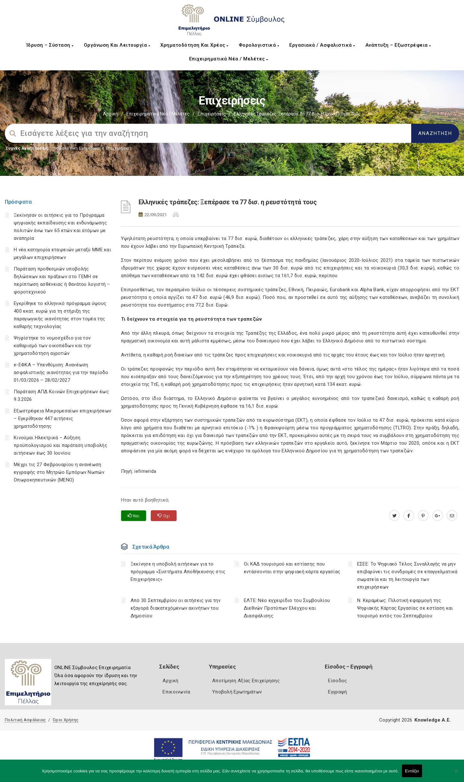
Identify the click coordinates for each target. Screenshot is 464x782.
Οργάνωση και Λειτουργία (117, 45)
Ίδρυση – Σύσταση (50, 45)
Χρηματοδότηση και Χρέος (194, 45)
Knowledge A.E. (432, 720)
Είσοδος (337, 681)
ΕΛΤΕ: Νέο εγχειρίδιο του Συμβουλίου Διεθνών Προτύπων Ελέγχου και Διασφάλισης (287, 608)
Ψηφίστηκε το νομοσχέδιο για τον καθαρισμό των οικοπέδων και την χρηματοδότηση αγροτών (52, 345)
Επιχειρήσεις (212, 113)
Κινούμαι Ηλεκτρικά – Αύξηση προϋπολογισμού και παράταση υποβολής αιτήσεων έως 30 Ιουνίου (60, 445)
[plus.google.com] (437, 516)
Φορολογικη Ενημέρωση (77, 148)
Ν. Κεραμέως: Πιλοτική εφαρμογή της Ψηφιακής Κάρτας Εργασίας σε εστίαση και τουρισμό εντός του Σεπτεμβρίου (405, 608)
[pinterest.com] (423, 516)
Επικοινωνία (176, 692)
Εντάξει (412, 771)
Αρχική (110, 113)
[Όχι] (456, 774)
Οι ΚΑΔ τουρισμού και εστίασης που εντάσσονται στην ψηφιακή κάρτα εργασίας (292, 568)
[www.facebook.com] (409, 516)
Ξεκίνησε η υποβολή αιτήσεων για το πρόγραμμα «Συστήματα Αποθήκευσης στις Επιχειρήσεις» (178, 571)
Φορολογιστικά (259, 45)
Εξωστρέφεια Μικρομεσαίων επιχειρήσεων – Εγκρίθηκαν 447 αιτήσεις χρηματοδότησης (62, 418)
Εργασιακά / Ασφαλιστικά (322, 45)
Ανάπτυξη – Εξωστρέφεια (398, 45)
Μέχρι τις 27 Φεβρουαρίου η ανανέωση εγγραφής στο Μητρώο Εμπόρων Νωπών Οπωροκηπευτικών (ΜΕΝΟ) (59, 472)
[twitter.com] (394, 516)
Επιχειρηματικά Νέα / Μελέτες (228, 59)
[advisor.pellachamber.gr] (452, 516)
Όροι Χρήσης (65, 719)
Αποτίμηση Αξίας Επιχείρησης (246, 681)
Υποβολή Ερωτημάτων (237, 692)
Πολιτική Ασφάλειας (25, 719)
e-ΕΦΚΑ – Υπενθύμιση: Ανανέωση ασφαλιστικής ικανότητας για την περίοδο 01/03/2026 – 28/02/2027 (61, 372)
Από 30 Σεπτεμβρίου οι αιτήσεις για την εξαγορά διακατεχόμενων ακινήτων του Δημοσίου (175, 608)
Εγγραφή (337, 692)
